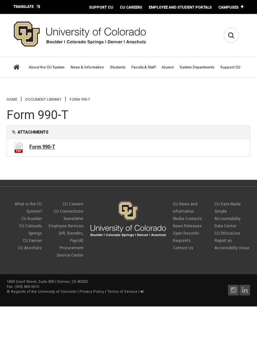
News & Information (87, 67)
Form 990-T (42, 147)
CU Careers (131, 7)
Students (118, 67)
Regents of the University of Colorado (44, 291)
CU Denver (32, 240)
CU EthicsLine (227, 233)
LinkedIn (244, 290)
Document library (43, 99)
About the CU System (47, 67)
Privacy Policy (92, 291)
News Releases (187, 226)
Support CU (101, 7)
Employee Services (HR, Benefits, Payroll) (66, 233)
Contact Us (183, 248)
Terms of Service (122, 291)
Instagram (233, 290)
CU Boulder (31, 218)
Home (12, 99)
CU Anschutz (30, 248)
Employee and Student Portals (180, 7)
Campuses (228, 7)
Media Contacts (187, 218)
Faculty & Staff (143, 67)
